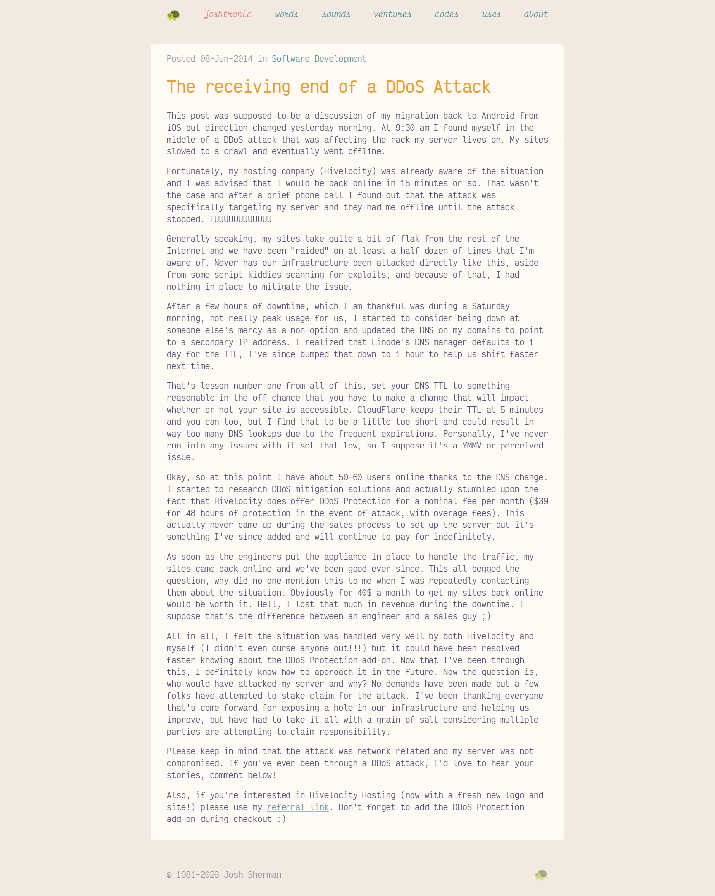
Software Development (319, 58)
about (536, 13)
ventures (393, 13)
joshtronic (228, 13)
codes (447, 13)
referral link (298, 806)
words (286, 13)
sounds (336, 13)
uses (491, 13)
